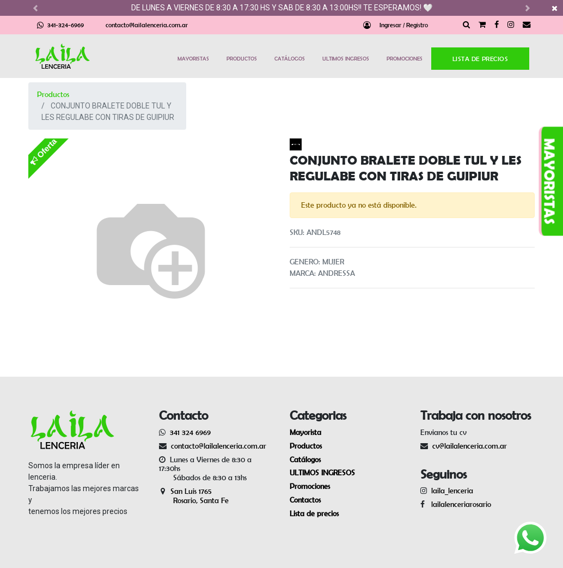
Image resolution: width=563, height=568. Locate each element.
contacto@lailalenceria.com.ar (147, 24)
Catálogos (305, 459)
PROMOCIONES (405, 58)
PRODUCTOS (242, 58)
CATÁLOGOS (289, 58)
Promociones (310, 486)
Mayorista (305, 432)
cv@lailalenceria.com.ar (469, 446)
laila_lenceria (452, 490)
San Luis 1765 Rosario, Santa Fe (194, 496)
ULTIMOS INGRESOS (345, 58)
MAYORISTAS (193, 58)
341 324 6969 (190, 432)
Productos (53, 94)
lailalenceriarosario (459, 504)
